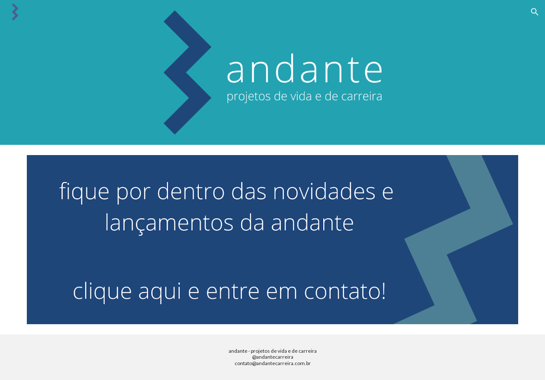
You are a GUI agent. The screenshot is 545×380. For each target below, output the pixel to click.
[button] (535, 12)
